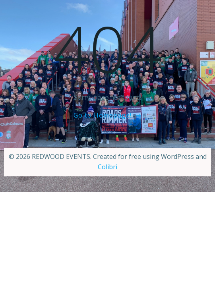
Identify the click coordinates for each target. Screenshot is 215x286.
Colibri (107, 166)
